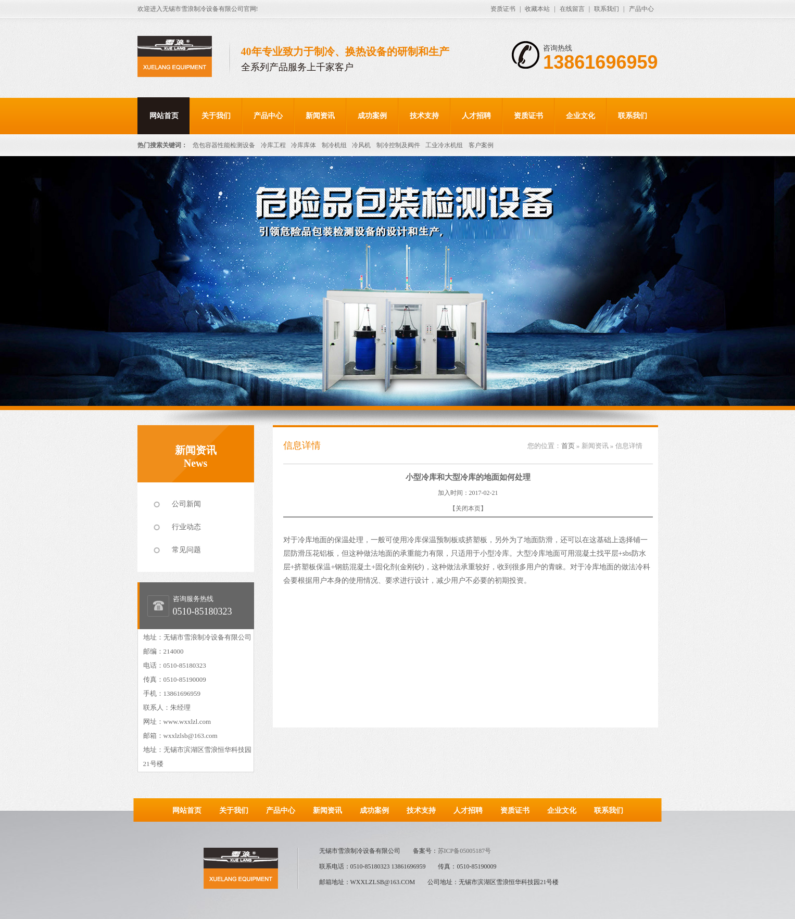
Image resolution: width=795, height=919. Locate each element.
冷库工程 (273, 145)
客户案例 (481, 145)
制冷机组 (334, 145)
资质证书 (502, 8)
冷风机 (361, 145)
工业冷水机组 (444, 145)
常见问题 (186, 550)
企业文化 (580, 116)
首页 (568, 446)
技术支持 (424, 116)
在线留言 (572, 8)
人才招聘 (476, 116)
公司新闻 (186, 504)
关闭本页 (468, 508)
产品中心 (641, 8)
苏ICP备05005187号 (464, 850)
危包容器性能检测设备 (224, 145)
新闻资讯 (320, 116)
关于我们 (216, 116)
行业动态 (186, 527)
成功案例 (372, 116)
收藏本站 (537, 8)
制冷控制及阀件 (398, 145)
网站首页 (164, 116)
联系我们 (606, 8)
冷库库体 (303, 145)
